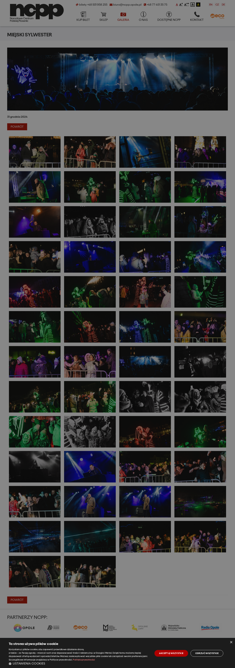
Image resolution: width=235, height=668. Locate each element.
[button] (79, 663)
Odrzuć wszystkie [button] (207, 653)
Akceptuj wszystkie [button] (171, 653)
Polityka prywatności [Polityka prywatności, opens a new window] (84, 660)
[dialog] (117, 653)
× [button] (231, 642)
